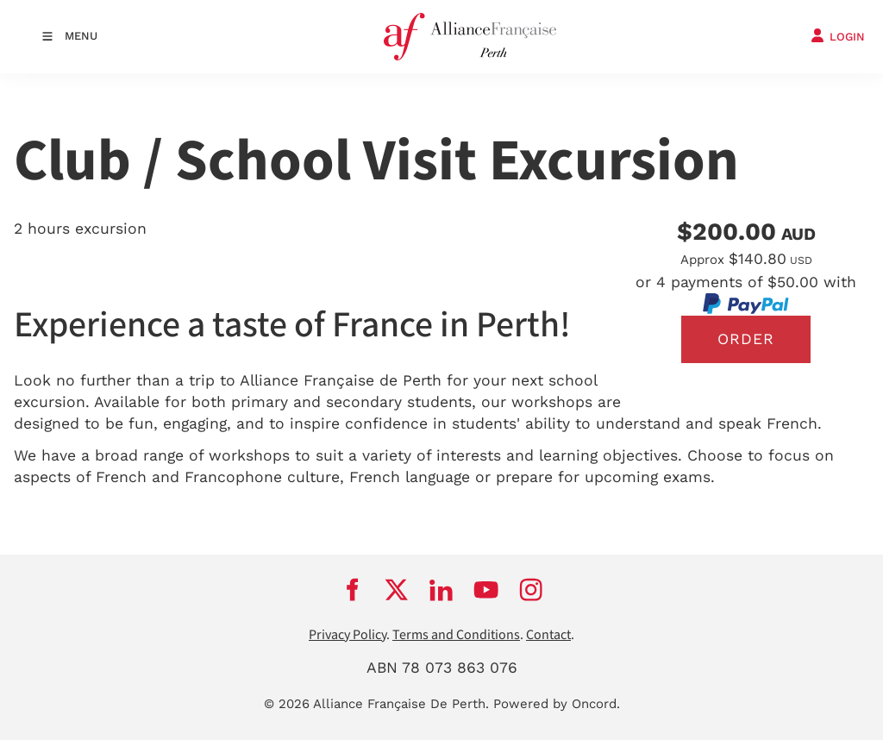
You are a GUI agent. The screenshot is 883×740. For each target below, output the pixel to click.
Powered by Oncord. (556, 704)
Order (745, 339)
